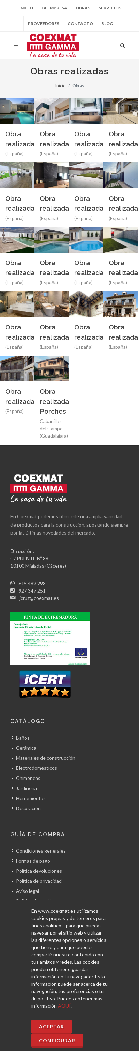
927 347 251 (32, 591)
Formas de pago (33, 861)
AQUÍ (64, 1006)
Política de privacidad (39, 881)
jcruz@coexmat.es (39, 598)
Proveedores (43, 23)
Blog (107, 23)
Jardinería (26, 788)
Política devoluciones (39, 871)
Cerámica (26, 748)
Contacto (80, 23)
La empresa (54, 7)
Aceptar (51, 1026)
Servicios (110, 7)
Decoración (28, 808)
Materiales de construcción (45, 758)
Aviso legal (27, 891)
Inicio (26, 7)
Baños (23, 738)
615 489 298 (32, 583)
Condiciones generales (41, 851)
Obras (83, 7)
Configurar (57, 1040)
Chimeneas (28, 778)
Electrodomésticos (36, 768)
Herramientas (31, 798)
